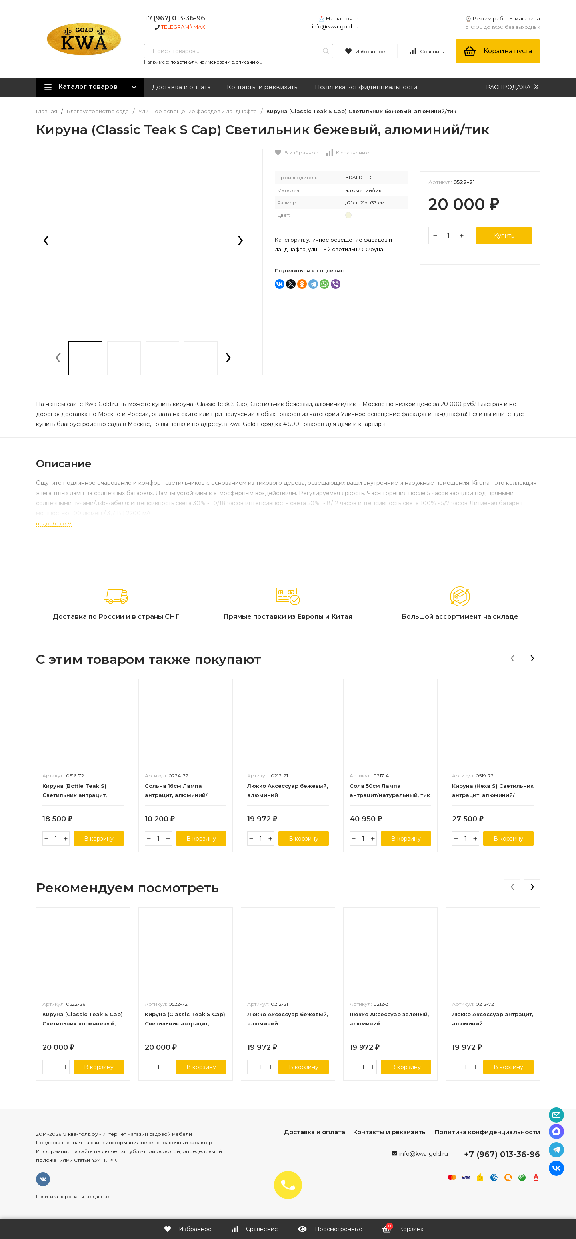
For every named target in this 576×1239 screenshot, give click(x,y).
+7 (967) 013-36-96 (174, 18)
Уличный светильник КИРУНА (345, 249)
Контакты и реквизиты (263, 87)
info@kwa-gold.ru (335, 26)
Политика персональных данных (73, 1196)
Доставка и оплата (181, 87)
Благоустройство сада (98, 111)
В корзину (99, 838)
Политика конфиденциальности (366, 87)
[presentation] (46, 241)
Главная (46, 111)
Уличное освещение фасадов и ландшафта (197, 111)
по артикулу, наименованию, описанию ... (216, 62)
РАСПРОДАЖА (513, 87)
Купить (504, 235)
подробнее (54, 523)
